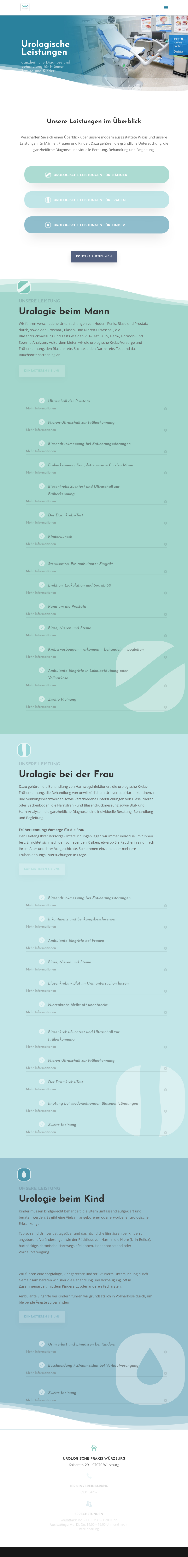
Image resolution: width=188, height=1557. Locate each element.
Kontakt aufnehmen (94, 256)
